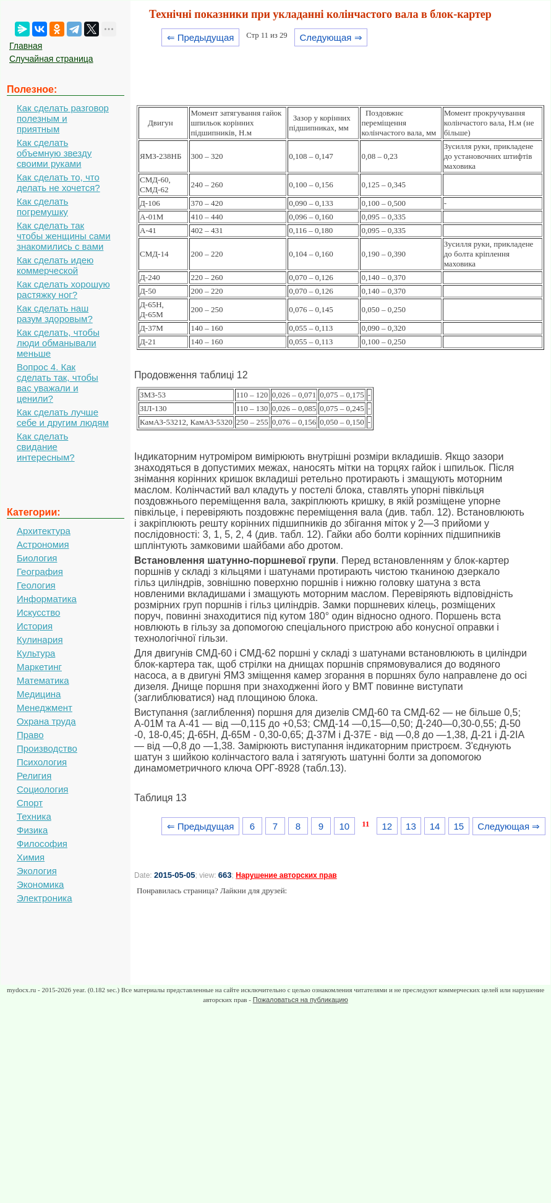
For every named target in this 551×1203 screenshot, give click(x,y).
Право (30, 734)
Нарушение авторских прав (286, 875)
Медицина (39, 694)
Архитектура (43, 530)
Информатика (47, 598)
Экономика (40, 884)
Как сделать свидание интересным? (46, 446)
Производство (47, 748)
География (40, 571)
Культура (36, 653)
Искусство (38, 612)
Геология (36, 585)
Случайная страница (51, 59)
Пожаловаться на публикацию (300, 999)
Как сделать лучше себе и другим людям (63, 417)
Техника (34, 816)
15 (458, 826)
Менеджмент (44, 707)
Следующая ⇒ (330, 37)
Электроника (44, 898)
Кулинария (40, 639)
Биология (37, 558)
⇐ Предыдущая (200, 37)
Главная (25, 46)
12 (387, 826)
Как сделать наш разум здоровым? (55, 313)
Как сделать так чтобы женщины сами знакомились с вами (64, 236)
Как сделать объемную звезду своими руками (54, 153)
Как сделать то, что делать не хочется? (58, 182)
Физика (32, 830)
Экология (37, 870)
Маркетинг (39, 666)
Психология (42, 762)
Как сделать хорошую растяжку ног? (63, 289)
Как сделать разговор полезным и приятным (63, 118)
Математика (43, 680)
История (35, 626)
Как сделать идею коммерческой (55, 265)
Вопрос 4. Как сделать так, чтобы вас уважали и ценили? (57, 383)
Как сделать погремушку (42, 206)
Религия (34, 775)
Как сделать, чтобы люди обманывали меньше (58, 343)
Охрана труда (46, 721)
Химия (31, 857)
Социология (42, 789)
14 (435, 826)
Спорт (30, 802)
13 (411, 826)
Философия (42, 843)
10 (344, 826)
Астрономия (43, 544)
